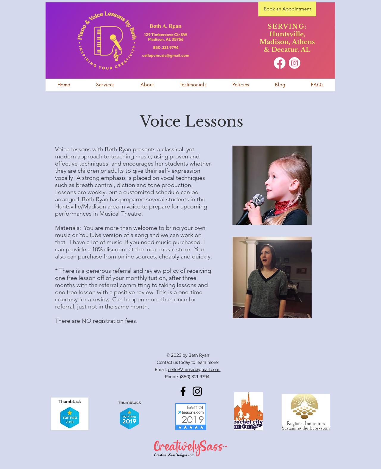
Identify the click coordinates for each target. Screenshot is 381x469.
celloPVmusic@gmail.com (194, 369)
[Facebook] (279, 63)
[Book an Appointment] (287, 8)
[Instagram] (294, 63)
